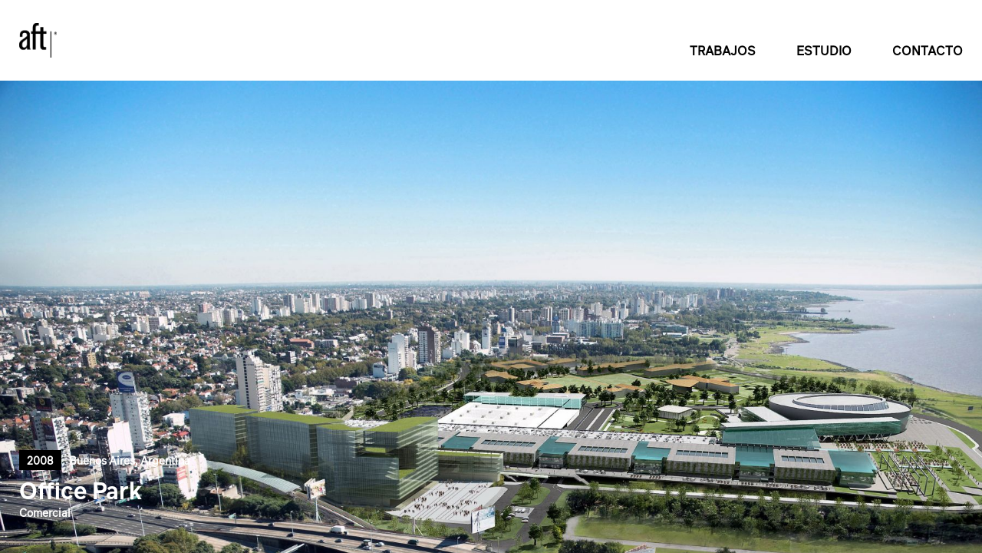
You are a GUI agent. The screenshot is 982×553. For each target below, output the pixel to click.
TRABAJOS (723, 50)
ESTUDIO (824, 50)
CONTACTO (927, 50)
